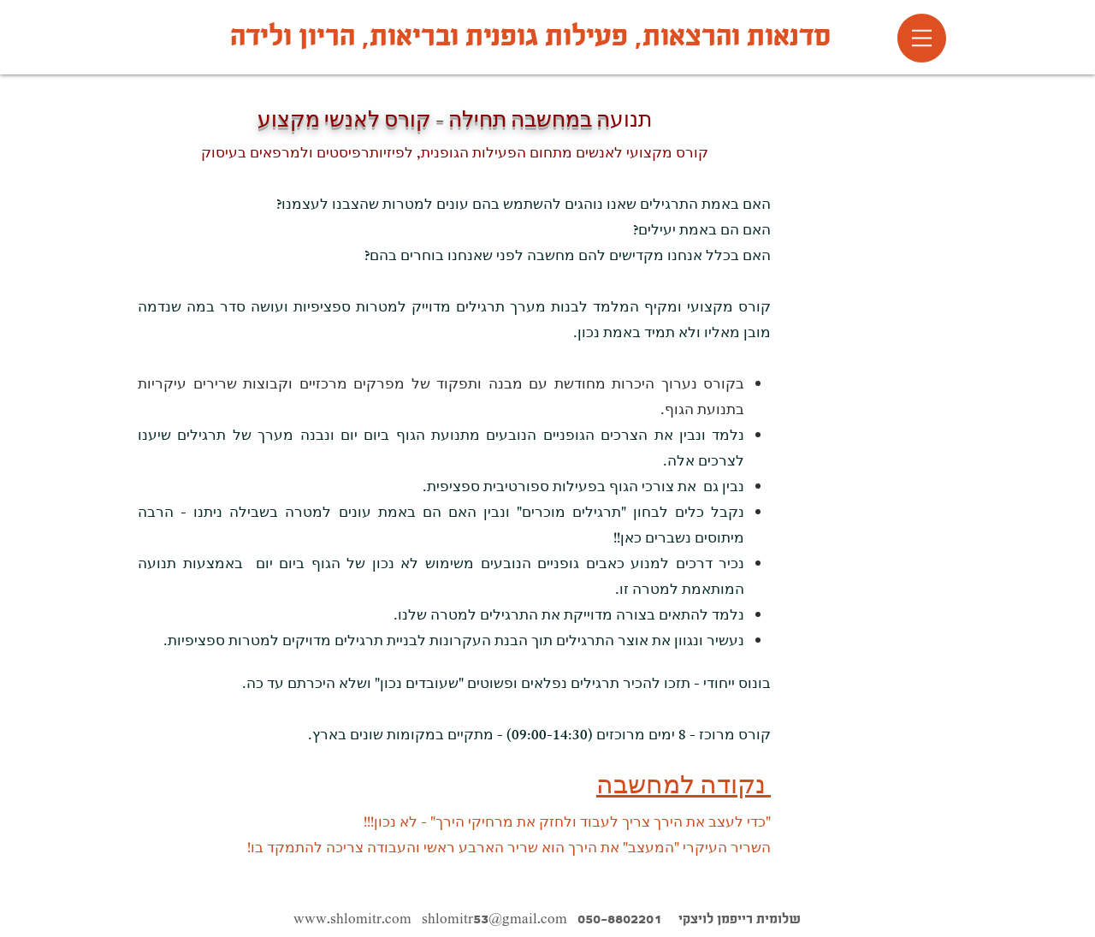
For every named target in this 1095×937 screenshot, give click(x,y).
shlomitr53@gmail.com (494, 918)
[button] (921, 38)
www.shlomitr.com (352, 918)
